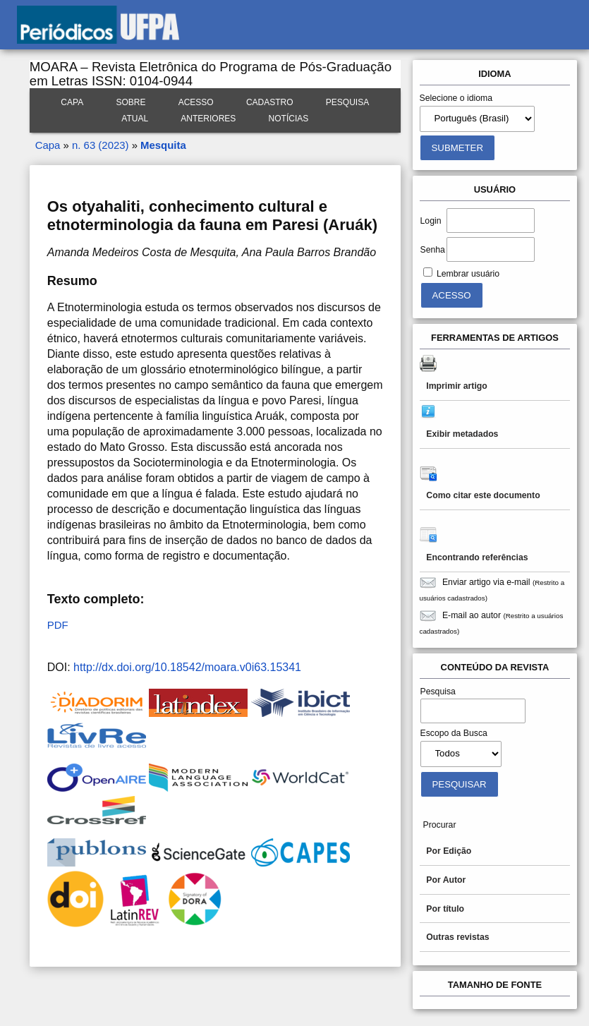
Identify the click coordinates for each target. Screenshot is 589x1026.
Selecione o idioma (456, 98)
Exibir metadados (462, 434)
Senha (432, 250)
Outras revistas (457, 937)
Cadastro (269, 102)
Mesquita (163, 145)
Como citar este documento (483, 495)
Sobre (130, 102)
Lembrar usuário (468, 274)
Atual (134, 118)
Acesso (196, 102)
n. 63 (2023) (100, 145)
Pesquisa (347, 102)
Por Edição (448, 851)
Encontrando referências (477, 557)
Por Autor (446, 880)
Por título (445, 909)
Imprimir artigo (456, 386)
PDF (57, 625)
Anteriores (208, 118)
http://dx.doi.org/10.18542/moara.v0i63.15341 (187, 667)
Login (431, 221)
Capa (72, 102)
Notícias (289, 118)
